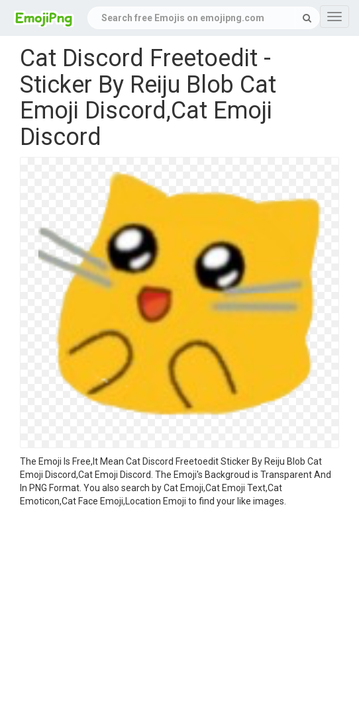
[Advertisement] (179, 607)
